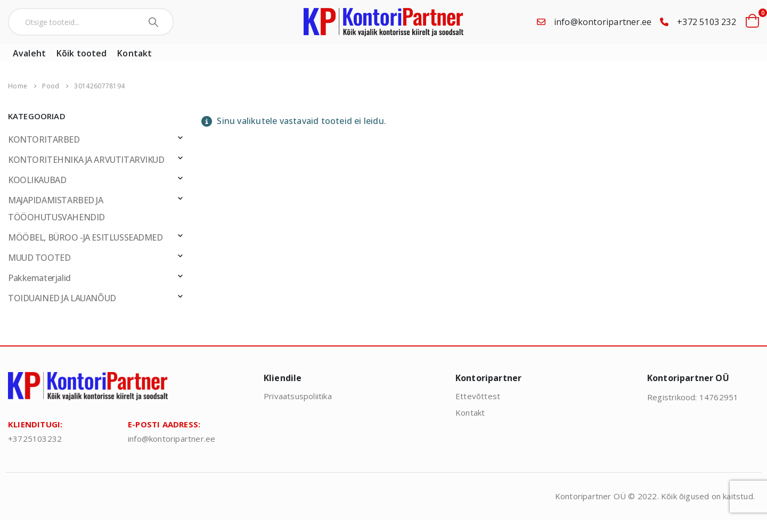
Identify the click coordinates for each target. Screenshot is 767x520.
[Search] (155, 22)
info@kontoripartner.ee (602, 22)
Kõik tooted (81, 53)
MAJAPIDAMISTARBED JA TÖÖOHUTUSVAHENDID (56, 208)
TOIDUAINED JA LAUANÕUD (62, 298)
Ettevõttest (477, 396)
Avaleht (29, 53)
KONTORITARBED (44, 139)
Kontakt (134, 53)
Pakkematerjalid (39, 278)
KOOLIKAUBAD (37, 180)
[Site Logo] (383, 22)
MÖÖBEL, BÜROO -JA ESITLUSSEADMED (85, 237)
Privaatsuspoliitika (298, 396)
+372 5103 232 (706, 22)
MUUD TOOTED (39, 257)
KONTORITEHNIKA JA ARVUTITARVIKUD (86, 160)
